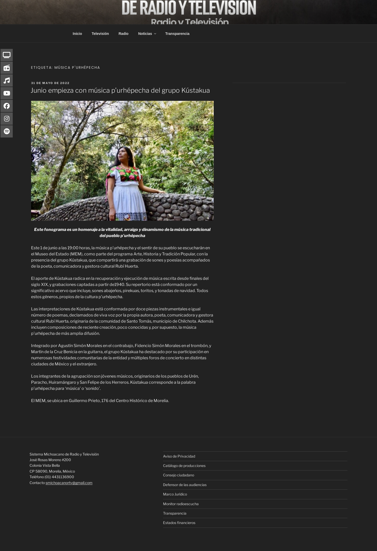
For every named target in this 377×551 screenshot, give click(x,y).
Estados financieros (179, 522)
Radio (124, 34)
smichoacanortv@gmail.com (69, 482)
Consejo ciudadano (178, 475)
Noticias (147, 34)
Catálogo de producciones (184, 465)
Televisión (100, 34)
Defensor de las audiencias (185, 485)
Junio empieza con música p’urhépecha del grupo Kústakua (120, 90)
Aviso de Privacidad (179, 456)
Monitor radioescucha (181, 504)
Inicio (77, 34)
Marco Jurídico (175, 494)
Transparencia (177, 34)
